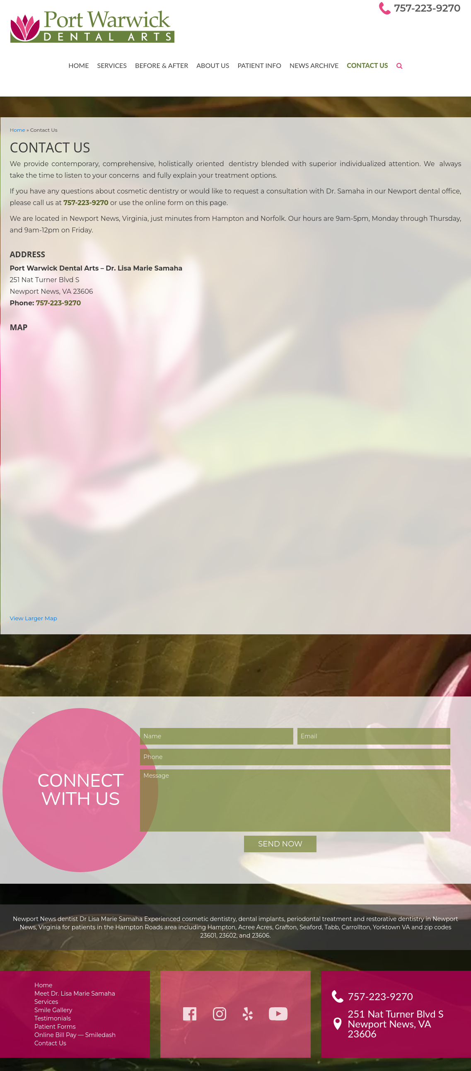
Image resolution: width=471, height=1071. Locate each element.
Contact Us (364, 65)
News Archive (311, 65)
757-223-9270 (429, 8)
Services (113, 65)
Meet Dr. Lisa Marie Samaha (75, 983)
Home (81, 65)
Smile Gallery (54, 1000)
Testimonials (54, 1009)
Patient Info (257, 65)
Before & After (162, 65)
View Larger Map (32, 607)
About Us (212, 65)
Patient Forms (56, 1018)
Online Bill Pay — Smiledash (75, 1026)
